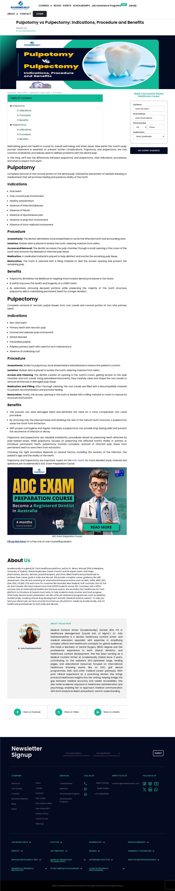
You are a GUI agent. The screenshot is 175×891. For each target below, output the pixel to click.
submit (158, 753)
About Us (15, 783)
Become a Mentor (19, 798)
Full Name (137, 104)
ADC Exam (78, 460)
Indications (25, 110)
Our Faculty (16, 788)
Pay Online (41, 798)
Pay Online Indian (44, 803)
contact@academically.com (125, 783)
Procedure (25, 115)
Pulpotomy (19, 105)
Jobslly (133, 5)
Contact (25, 13)
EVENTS (67, 5)
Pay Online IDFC (43, 808)
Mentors (64, 788)
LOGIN (39, 13)
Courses (15, 793)
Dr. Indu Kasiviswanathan (26, 31)
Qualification (138, 132)
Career (39, 788)
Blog (13, 803)
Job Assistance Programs (109, 5)
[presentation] (136, 753)
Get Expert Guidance (149, 150)
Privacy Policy (42, 813)
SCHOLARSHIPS (81, 5)
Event (14, 809)
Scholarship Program (69, 793)
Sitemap (40, 823)
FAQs (38, 783)
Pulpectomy (19, 124)
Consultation (66, 783)
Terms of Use (42, 818)
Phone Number (139, 123)
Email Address (139, 114)
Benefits (23, 120)
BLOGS (57, 5)
